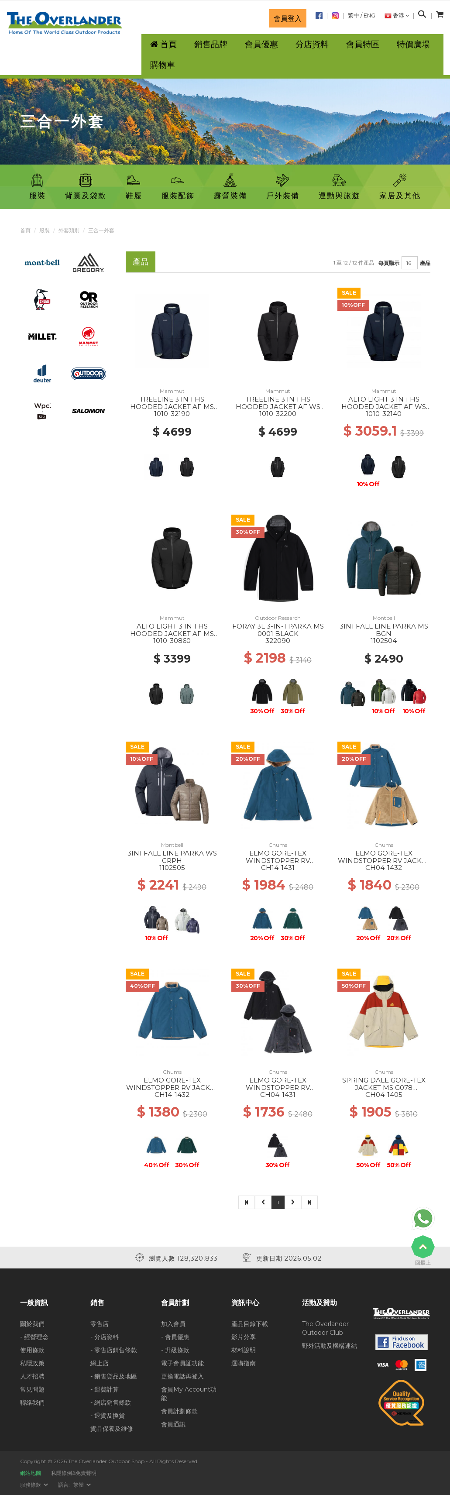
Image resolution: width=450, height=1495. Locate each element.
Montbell (384, 618)
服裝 (44, 230)
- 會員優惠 (175, 1337)
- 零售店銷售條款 (113, 1350)
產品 (425, 263)
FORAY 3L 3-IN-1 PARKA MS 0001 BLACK (278, 630)
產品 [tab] (140, 262)
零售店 (99, 1324)
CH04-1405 (383, 1094)
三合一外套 (101, 230)
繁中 (353, 15)
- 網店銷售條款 (110, 1402)
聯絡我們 (32, 1402)
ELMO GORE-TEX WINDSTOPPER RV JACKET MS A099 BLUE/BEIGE (384, 860)
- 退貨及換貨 (107, 1415)
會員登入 (288, 18)
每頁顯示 (388, 263)
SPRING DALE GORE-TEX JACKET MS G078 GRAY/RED (384, 1087)
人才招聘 (32, 1376)
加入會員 (173, 1324)
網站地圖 (30, 1473)
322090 (277, 640)
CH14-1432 (172, 1094)
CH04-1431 (277, 1094)
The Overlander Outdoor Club (325, 1328)
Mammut (172, 391)
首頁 (25, 230)
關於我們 (32, 1324)
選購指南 (243, 1363)
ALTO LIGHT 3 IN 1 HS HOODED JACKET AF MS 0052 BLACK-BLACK (172, 633)
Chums (277, 845)
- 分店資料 (104, 1337)
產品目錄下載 (249, 1324)
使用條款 (32, 1350)
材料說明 (243, 1350)
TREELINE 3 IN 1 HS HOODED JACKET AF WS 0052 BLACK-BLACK (278, 406)
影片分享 (243, 1337)
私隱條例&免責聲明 (73, 1473)
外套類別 (68, 230)
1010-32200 (277, 413)
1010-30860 (172, 640)
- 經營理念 (34, 1337)
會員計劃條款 (179, 1411)
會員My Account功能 (188, 1393)
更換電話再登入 (182, 1376)
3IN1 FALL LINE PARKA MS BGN (384, 630)
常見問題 (32, 1389)
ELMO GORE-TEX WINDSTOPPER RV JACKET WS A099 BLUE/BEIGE (172, 1087)
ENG (369, 15)
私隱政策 (32, 1363)
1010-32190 (172, 413)
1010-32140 (384, 413)
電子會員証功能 (182, 1363)
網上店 (99, 1363)
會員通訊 (173, 1424)
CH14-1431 (278, 867)
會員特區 (362, 44)
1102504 (384, 640)
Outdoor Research (278, 618)
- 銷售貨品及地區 (113, 1376)
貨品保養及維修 (111, 1429)
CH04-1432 (383, 867)
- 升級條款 (175, 1350)
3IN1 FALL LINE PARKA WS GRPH (172, 857)
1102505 (172, 867)
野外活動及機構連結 (329, 1346)
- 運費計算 (104, 1389)
